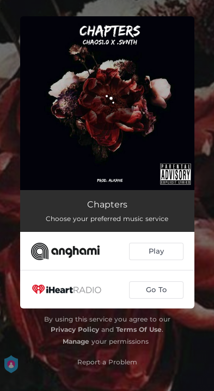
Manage (76, 341)
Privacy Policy (75, 329)
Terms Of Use (139, 329)
